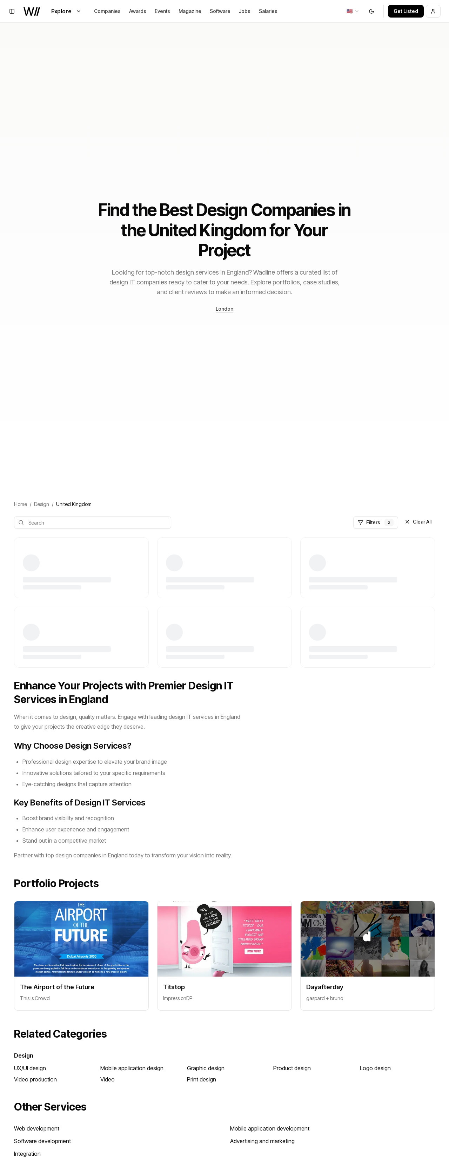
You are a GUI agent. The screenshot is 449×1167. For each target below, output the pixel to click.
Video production (35, 1079)
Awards (137, 11)
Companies (107, 11)
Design (41, 504)
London (224, 309)
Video (107, 1079)
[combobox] (353, 11)
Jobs (244, 11)
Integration (27, 1153)
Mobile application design (131, 1068)
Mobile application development (269, 1128)
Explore (66, 11)
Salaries (268, 11)
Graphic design (205, 1068)
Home (20, 504)
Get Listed (406, 11)
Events (162, 11)
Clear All (417, 522)
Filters (376, 522)
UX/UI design (30, 1068)
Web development (36, 1128)
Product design (292, 1068)
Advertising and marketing (262, 1141)
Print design (201, 1079)
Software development (42, 1141)
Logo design (375, 1068)
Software (220, 11)
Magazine (190, 11)
